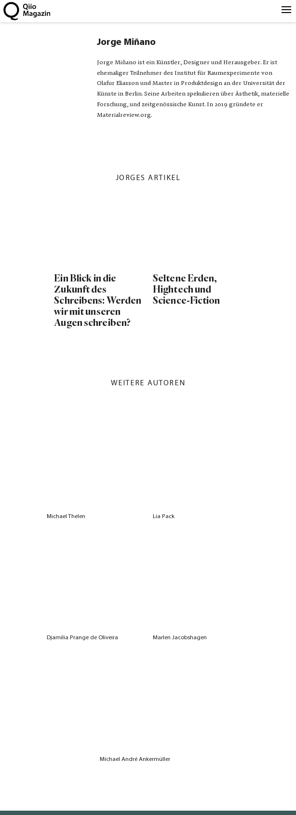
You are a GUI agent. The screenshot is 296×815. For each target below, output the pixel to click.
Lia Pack (164, 516)
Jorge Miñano (126, 42)
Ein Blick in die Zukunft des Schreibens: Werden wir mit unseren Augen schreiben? (97, 300)
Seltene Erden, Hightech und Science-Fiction (186, 289)
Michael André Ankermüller (135, 759)
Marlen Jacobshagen (180, 637)
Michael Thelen (66, 516)
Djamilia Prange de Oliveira (82, 637)
